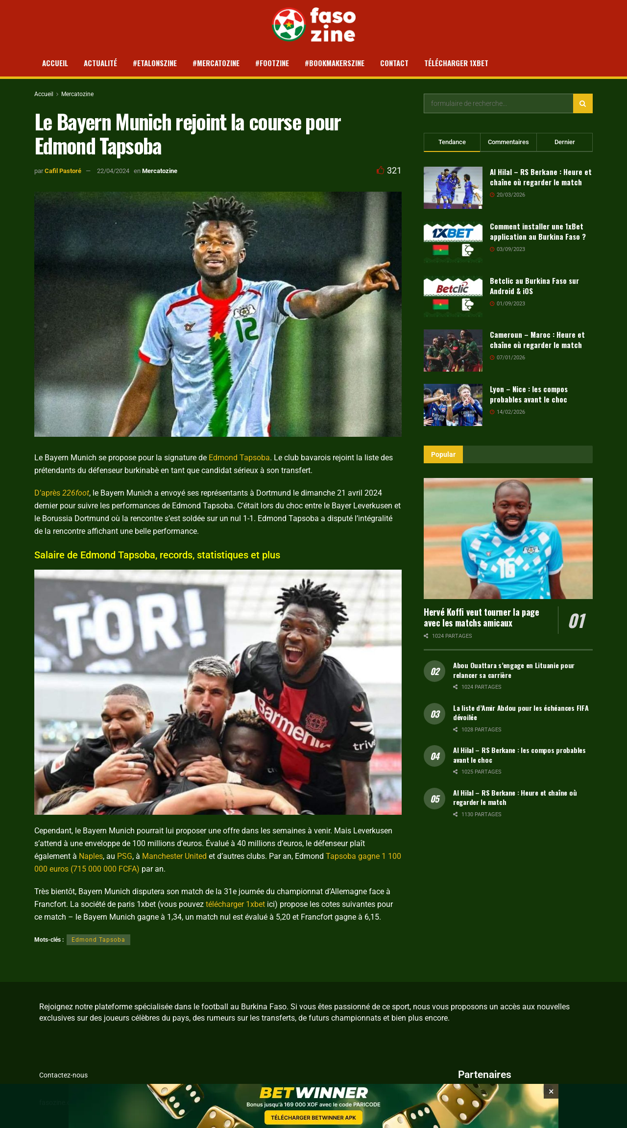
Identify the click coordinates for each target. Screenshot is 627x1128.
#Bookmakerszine (334, 62)
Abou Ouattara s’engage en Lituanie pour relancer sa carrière (514, 670)
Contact (394, 62)
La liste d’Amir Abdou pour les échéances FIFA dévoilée (520, 712)
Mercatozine (77, 94)
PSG (124, 856)
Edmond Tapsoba (239, 457)
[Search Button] (583, 103)
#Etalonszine (155, 62)
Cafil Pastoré (63, 171)
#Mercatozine (216, 62)
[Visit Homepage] (314, 24)
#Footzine (272, 62)
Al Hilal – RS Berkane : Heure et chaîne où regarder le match (541, 176)
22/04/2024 (113, 171)
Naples (91, 856)
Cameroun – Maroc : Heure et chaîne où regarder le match (537, 339)
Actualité (100, 62)
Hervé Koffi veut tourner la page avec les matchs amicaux (481, 617)
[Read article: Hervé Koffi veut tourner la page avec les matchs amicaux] (508, 538)
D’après (61, 493)
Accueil (55, 62)
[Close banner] (551, 1102)
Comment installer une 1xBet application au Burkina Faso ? (538, 231)
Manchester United (174, 856)
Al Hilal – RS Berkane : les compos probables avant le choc (519, 755)
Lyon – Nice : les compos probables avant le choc (529, 393)
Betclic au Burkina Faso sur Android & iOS (534, 285)
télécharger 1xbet (235, 904)
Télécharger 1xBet (456, 62)
